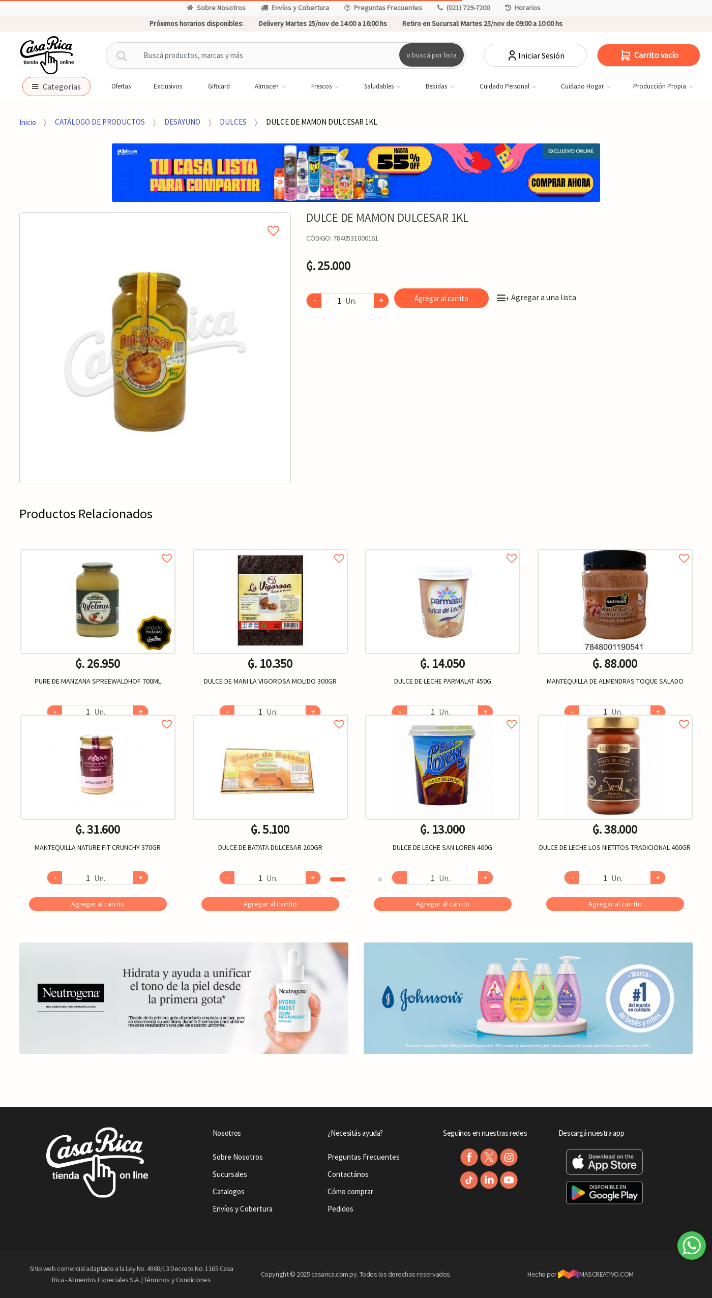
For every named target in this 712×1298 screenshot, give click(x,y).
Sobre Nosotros (216, 7)
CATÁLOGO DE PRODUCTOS (100, 122)
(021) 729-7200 (463, 7)
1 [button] (337, 879)
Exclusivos (162, 86)
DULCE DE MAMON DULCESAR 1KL (321, 122)
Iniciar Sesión (535, 55)
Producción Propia (655, 86)
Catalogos (229, 1191)
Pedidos (340, 1209)
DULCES (233, 122)
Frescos (317, 86)
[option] (155, 348)
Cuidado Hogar (578, 86)
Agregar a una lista (536, 297)
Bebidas (432, 86)
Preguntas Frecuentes (383, 7)
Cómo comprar (350, 1191)
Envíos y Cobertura (295, 7)
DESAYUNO (182, 122)
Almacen (262, 86)
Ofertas (116, 86)
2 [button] (380, 879)
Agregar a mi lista (155, 219)
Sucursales (230, 1174)
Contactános (348, 1174)
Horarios (523, 7)
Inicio (27, 122)
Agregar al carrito (441, 298)
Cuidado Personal (500, 86)
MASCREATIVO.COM (596, 1274)
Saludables (374, 86)
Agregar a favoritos (98, 547)
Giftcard (214, 86)
